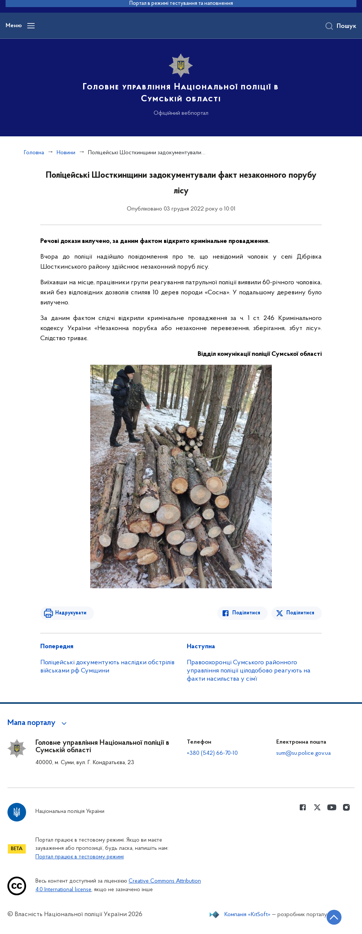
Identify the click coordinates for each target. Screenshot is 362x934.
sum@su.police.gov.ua (303, 753)
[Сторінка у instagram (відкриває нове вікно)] (346, 807)
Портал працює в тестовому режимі (79, 857)
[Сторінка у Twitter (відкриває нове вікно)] (317, 807)
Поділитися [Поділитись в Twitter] (300, 613)
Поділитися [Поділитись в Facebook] (246, 613)
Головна (34, 153)
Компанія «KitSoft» (247, 915)
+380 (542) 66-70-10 (212, 753)
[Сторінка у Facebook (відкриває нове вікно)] (302, 807)
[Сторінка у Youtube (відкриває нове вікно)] (331, 807)
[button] (38, 723)
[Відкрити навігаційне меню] (31, 25)
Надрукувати (70, 613)
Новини (66, 153)
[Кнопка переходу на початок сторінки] (334, 917)
